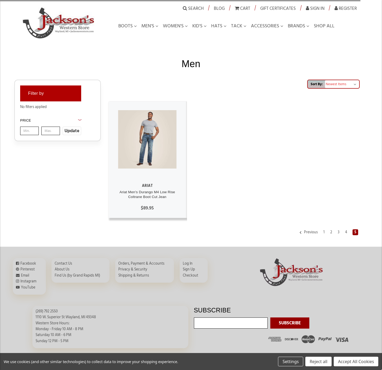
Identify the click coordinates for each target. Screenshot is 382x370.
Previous (308, 232)
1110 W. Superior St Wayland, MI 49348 (66, 317)
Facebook (28, 263)
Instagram (28, 281)
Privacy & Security (132, 269)
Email (25, 275)
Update (71, 131)
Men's (147, 26)
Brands (296, 26)
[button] (50, 126)
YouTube (28, 287)
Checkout (190, 275)
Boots (125, 26)
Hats (216, 26)
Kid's (197, 26)
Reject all (318, 361)
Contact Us (63, 263)
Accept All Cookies (356, 361)
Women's (173, 26)
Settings (291, 361)
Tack (236, 26)
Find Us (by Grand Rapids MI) (77, 275)
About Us (62, 269)
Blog (219, 8)
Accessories (265, 26)
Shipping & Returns (133, 275)
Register (346, 8)
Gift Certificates (278, 8)
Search (193, 8)
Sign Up (189, 269)
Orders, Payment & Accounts (141, 263)
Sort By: (317, 84)
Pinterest (27, 269)
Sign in (315, 8)
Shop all (324, 26)
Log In (188, 263)
